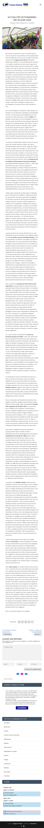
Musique (6, 768)
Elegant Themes (17, 823)
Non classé (7, 772)
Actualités (31, 23)
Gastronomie (7, 747)
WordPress (34, 823)
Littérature (7, 763)
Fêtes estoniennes (10, 813)
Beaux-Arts (7, 727)
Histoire (6, 755)
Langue (6, 759)
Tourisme (6, 776)
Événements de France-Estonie (13, 811)
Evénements (7, 739)
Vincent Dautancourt (21, 23)
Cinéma (6, 731)
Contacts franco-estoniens (11, 735)
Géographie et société (10, 751)
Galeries (6, 743)
